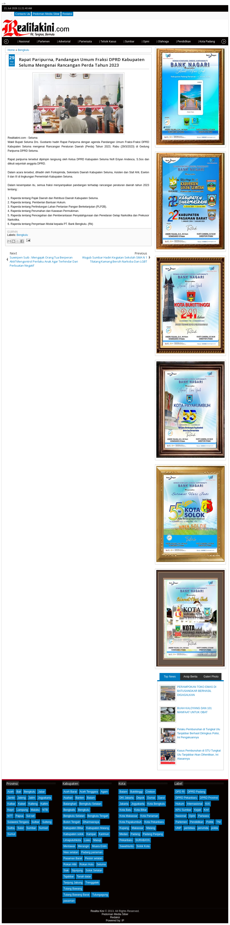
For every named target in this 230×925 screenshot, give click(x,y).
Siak (66, 870)
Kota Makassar (128, 816)
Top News (170, 676)
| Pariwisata (78, 41)
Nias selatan (71, 852)
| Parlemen (36, 41)
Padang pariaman (92, 852)
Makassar (137, 828)
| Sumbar (122, 41)
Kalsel (22, 803)
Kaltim (44, 803)
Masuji (97, 840)
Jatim (32, 797)
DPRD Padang (196, 791)
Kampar (91, 834)
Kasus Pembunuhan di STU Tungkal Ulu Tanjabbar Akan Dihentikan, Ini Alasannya (199, 754)
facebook (211, 8)
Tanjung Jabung (73, 882)
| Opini (139, 41)
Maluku (35, 809)
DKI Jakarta (126, 797)
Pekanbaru (126, 840)
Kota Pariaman (149, 816)
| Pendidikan (177, 41)
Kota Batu (125, 809)
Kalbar (11, 803)
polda (214, 828)
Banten (79, 797)
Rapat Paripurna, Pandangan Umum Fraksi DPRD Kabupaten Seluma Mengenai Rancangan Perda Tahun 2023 (81, 62)
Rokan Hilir (70, 864)
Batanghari (70, 803)
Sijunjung (77, 870)
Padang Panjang (153, 834)
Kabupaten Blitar (74, 828)
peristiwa (189, 828)
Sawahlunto (126, 846)
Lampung (22, 809)
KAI (207, 803)
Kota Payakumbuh (130, 822)
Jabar (41, 791)
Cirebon (150, 791)
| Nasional (17, 41)
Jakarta (123, 803)
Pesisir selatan (93, 858)
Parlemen (181, 822)
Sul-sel (30, 816)
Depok (140, 797)
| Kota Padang (200, 41)
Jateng (22, 797)
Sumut (11, 834)
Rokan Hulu (87, 864)
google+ (217, 8)
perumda (203, 828)
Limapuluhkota (72, 840)
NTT (10, 816)
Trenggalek (92, 882)
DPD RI (180, 791)
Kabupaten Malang (97, 828)
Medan (123, 834)
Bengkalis (69, 809)
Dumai (151, 797)
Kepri (10, 809)
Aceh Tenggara (89, 791)
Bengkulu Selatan (74, 816)
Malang (150, 828)
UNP (178, 828)
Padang (135, 834)
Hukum (179, 803)
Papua (19, 816)
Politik (209, 822)
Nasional (180, 816)
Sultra (10, 828)
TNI (218, 822)
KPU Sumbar (183, 809)
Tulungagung (100, 894)
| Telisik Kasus (101, 41)
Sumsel (43, 828)
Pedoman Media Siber (46, 13)
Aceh (10, 791)
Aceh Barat (70, 791)
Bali (18, 791)
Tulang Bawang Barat (76, 894)
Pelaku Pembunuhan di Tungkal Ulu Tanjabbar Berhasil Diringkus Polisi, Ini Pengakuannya (198, 733)
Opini (192, 816)
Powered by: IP (115, 920)
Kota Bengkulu (156, 803)
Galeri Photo (211, 676)
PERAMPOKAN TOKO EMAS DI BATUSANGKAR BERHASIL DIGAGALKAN (196, 691)
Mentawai (69, 846)
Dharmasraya (91, 822)
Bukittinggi (136, 791)
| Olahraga (156, 41)
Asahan (68, 797)
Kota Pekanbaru (154, 822)
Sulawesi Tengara (18, 822)
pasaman (69, 900)
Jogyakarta (44, 797)
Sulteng (46, 822)
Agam (104, 791)
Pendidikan (196, 822)
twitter (205, 8)
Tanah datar (84, 876)
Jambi (11, 797)
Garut (161, 797)
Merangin (83, 846)
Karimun (104, 834)
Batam (91, 797)
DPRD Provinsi (209, 797)
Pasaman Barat (73, 858)
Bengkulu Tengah (98, 816)
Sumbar (31, 828)
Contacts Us (22, 13)
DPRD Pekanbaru (186, 797)
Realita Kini (97, 911)
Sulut (20, 828)
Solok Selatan (94, 870)
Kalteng (33, 803)
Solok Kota (143, 846)
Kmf (206, 809)
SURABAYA (142, 840)
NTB (45, 809)
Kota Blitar (140, 809)
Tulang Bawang (73, 888)
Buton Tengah (72, 822)
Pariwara (203, 816)
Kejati (197, 809)
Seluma (101, 864)
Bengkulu (22, 235)
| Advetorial (57, 41)
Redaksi (67, 13)
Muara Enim (99, 846)
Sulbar (36, 822)
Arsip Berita (190, 676)
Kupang (124, 828)
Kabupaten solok (74, 834)
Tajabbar (69, 876)
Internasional (194, 803)
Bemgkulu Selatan (90, 803)
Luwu (87, 840)
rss (223, 8)
